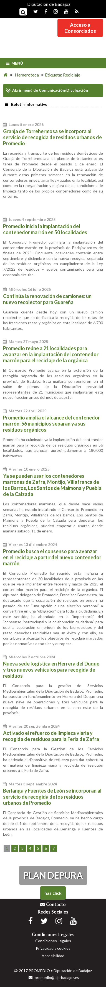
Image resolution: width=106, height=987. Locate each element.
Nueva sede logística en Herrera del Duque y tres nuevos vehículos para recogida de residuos (51, 670)
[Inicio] (5, 75)
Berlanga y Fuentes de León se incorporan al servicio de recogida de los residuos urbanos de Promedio (52, 797)
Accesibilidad (53, 955)
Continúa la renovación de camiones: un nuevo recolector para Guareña (47, 299)
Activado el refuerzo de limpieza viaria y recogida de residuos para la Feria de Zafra (51, 736)
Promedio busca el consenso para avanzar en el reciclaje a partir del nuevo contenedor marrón (52, 557)
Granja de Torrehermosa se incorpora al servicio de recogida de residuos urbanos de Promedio (52, 137)
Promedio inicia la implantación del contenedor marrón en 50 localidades (45, 229)
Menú (14, 63)
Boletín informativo (26, 104)
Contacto (53, 904)
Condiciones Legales (53, 940)
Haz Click (53, 893)
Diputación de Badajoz (48, 4)
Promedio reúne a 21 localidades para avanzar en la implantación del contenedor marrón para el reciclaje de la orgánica (51, 354)
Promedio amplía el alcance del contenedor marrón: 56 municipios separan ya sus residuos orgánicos (51, 424)
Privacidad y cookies (53, 948)
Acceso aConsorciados (80, 28)
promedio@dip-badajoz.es (54, 977)
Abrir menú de (22, 90)
